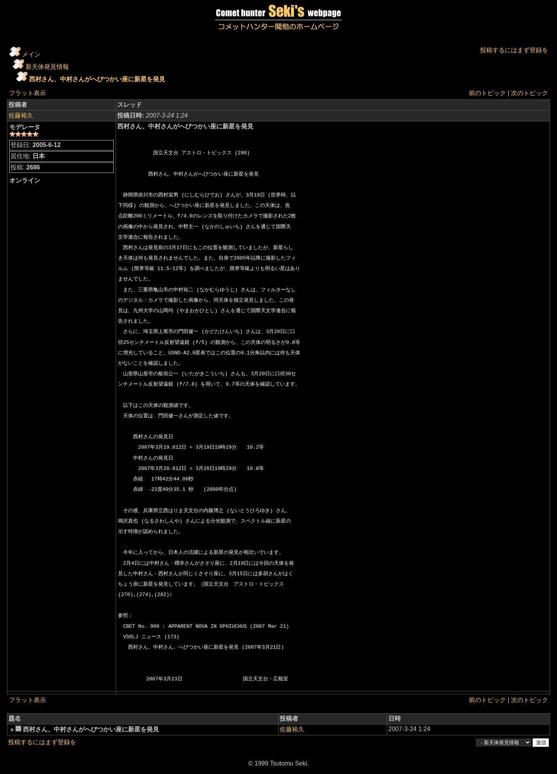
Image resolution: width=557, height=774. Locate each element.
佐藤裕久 (21, 115)
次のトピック (529, 93)
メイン (31, 54)
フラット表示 (27, 93)
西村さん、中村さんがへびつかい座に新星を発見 (97, 79)
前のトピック (487, 93)
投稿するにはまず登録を (514, 50)
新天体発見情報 (47, 66)
